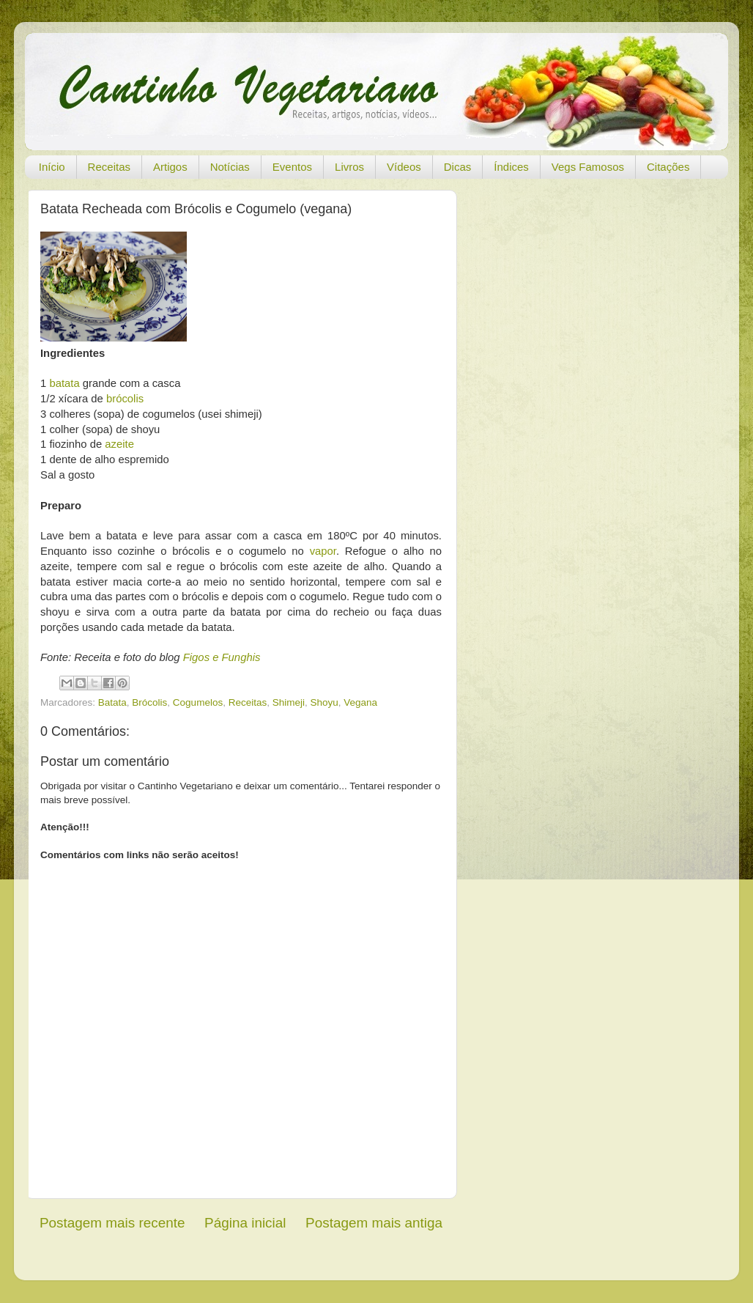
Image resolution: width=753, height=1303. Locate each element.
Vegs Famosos (588, 166)
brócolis (125, 399)
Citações (668, 166)
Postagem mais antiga (373, 1222)
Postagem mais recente (112, 1222)
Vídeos (404, 166)
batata (64, 383)
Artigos (170, 166)
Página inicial (245, 1222)
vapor (323, 551)
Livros (349, 166)
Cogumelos (198, 702)
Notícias (230, 166)
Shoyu (324, 702)
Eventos (292, 166)
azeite (119, 444)
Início (52, 166)
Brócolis (149, 702)
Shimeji (288, 702)
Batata (112, 702)
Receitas (109, 166)
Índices (511, 166)
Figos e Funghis (222, 657)
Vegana (360, 702)
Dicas (458, 166)
